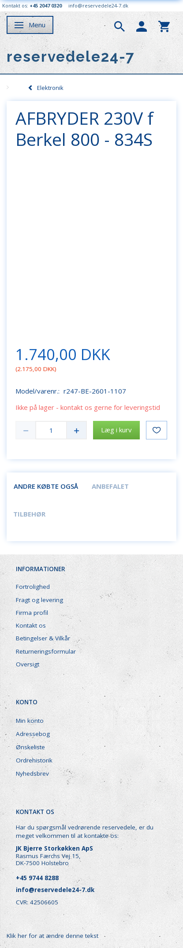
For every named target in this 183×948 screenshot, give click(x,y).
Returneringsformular (46, 651)
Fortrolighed (33, 587)
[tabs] (119, 25)
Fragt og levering (39, 600)
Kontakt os (31, 625)
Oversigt (27, 664)
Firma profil (32, 613)
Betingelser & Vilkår (43, 638)
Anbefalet (110, 486)
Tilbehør (29, 513)
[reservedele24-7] (71, 56)
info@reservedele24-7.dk (98, 5)
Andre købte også (46, 486)
